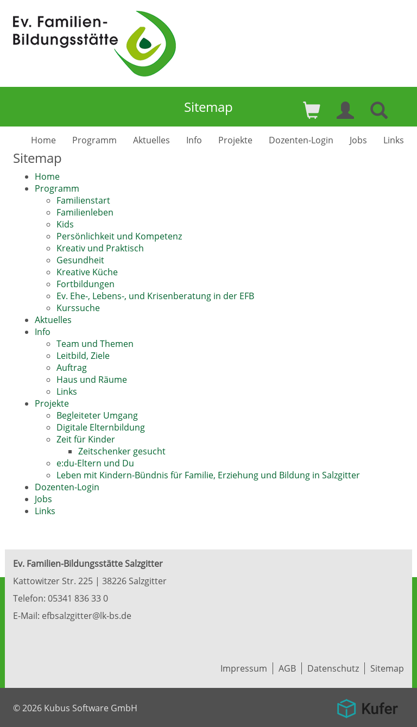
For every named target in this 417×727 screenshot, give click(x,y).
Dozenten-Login (301, 140)
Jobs (358, 140)
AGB (287, 668)
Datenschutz (333, 668)
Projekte (235, 140)
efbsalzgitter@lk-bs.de (86, 616)
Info (194, 140)
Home (43, 140)
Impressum (243, 668)
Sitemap (387, 668)
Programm (94, 140)
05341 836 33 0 (78, 598)
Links (393, 140)
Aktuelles (151, 140)
